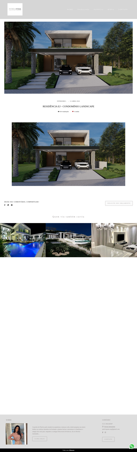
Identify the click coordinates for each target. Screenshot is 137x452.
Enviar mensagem (109, 426)
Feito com (68, 450)
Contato (108, 439)
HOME (70, 9)
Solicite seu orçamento (118, 203)
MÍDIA (111, 9)
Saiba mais (40, 439)
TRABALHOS (83, 9)
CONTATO (123, 9)
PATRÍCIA (99, 9)
